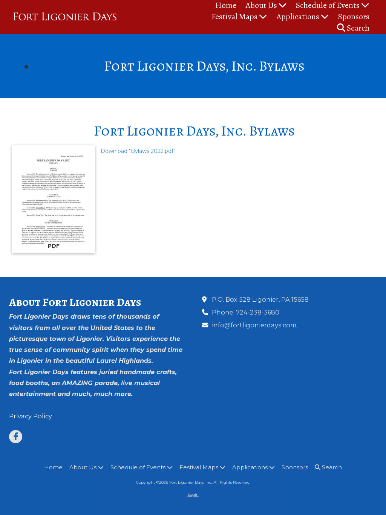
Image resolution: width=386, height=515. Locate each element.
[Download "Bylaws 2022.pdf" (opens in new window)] (53, 199)
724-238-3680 (257, 312)
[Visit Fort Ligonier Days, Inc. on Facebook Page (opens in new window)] (15, 436)
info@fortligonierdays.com (254, 325)
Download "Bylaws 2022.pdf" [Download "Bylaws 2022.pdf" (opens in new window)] (138, 151)
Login (193, 494)
